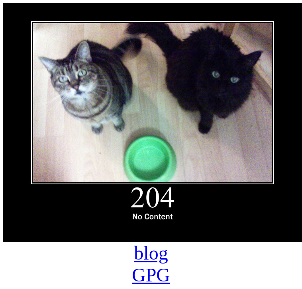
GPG (151, 274)
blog (151, 253)
